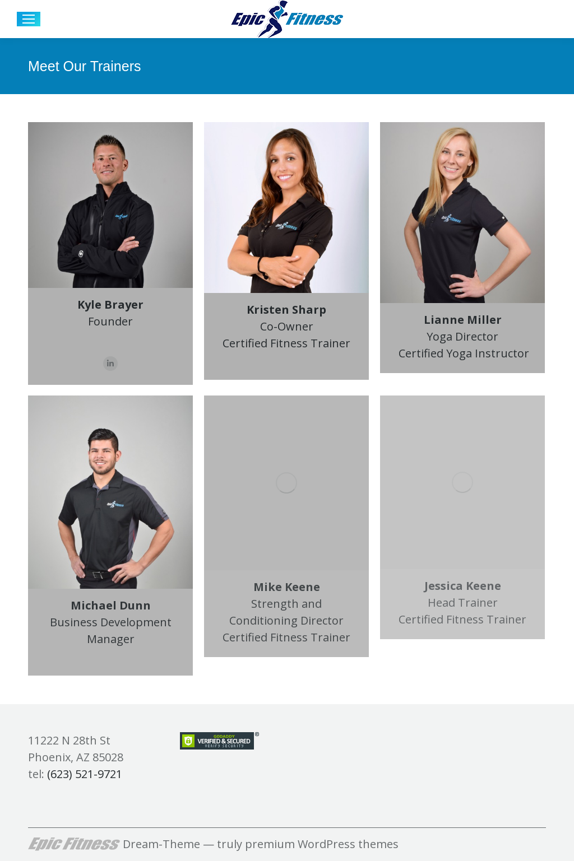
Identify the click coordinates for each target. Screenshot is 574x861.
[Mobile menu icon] (28, 19)
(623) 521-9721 (84, 773)
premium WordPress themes (322, 843)
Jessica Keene (462, 585)
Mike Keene (286, 586)
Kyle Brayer (110, 304)
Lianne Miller (463, 319)
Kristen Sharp (286, 309)
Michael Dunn (111, 605)
